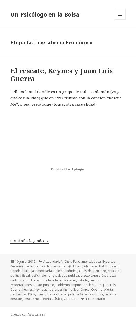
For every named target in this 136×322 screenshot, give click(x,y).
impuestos (79, 285)
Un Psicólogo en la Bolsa (45, 14)
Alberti (77, 266)
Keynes (27, 289)
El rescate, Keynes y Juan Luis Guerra (61, 74)
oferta (108, 289)
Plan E (41, 294)
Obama (96, 289)
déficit (35, 275)
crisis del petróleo (92, 271)
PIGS (31, 294)
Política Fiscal (57, 294)
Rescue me (32, 299)
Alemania (91, 266)
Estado (83, 280)
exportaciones (21, 285)
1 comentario (95, 299)
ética (97, 261)
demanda (49, 275)
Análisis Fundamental (76, 261)
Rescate (16, 299)
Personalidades (22, 266)
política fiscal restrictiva (85, 294)
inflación (95, 285)
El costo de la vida (44, 280)
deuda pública (68, 275)
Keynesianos (43, 289)
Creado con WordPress (27, 314)
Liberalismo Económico (72, 289)
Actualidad (51, 261)
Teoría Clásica (51, 299)
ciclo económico (65, 271)
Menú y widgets (120, 19)
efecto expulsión (93, 275)
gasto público (43, 285)
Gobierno (63, 285)
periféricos (18, 294)
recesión (111, 294)
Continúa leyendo (29, 240)
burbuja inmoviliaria (37, 271)
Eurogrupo (98, 280)
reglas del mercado (50, 266)
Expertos (109, 261)
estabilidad (67, 280)
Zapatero (71, 299)
